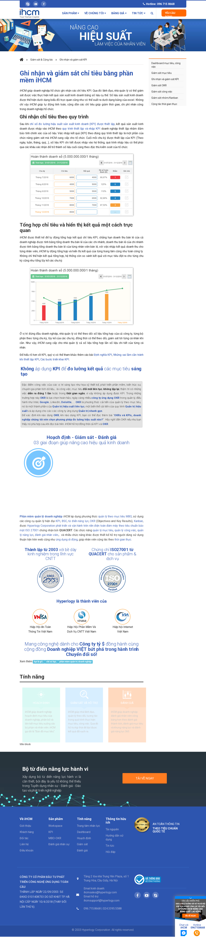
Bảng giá (119, 13)
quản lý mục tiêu (103, 528)
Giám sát (83, 438)
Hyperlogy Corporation (41, 523)
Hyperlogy (69, 602)
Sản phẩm (70, 13)
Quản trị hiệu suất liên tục (71, 404)
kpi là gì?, (39, 661)
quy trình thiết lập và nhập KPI (81, 128)
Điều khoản (26, 850)
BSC (64, 518)
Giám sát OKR (159, 85)
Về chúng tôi (95, 13)
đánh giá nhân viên (46, 532)
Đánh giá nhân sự (58, 844)
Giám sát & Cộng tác (41, 59)
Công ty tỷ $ (89, 645)
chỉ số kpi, (51, 661)
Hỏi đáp (110, 852)
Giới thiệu (25, 826)
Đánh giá (101, 438)
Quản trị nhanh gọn (88, 408)
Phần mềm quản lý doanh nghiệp (41, 514)
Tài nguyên (112, 829)
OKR (51, 398)
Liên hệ (24, 844)
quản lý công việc (125, 528)
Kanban (138, 518)
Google (52, 401)
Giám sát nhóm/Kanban (164, 97)
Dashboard (83, 832)
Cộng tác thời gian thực (164, 104)
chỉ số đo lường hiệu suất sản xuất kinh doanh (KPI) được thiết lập (72, 124)
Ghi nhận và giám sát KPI (73, 59)
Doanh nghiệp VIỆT (70, 649)
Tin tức (138, 13)
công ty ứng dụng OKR (100, 398)
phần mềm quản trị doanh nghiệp (75, 661)
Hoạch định (63, 438)
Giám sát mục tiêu (161, 73)
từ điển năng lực (78, 518)
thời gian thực (123, 537)
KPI (58, 518)
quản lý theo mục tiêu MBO (115, 514)
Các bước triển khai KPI (54, 359)
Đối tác (24, 838)
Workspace (55, 826)
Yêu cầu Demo (170, 14)
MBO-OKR (54, 838)
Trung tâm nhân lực (88, 826)
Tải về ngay (145, 781)
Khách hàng (27, 832)
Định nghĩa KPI (103, 354)
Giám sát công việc (161, 91)
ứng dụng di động (67, 537)
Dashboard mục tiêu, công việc (165, 65)
